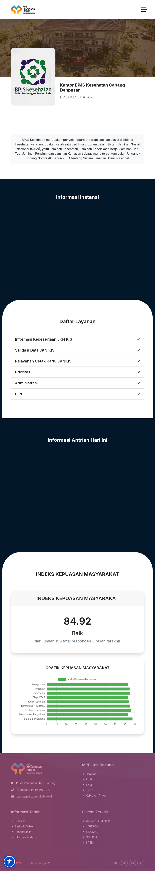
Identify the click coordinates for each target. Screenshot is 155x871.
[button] (9, 861)
